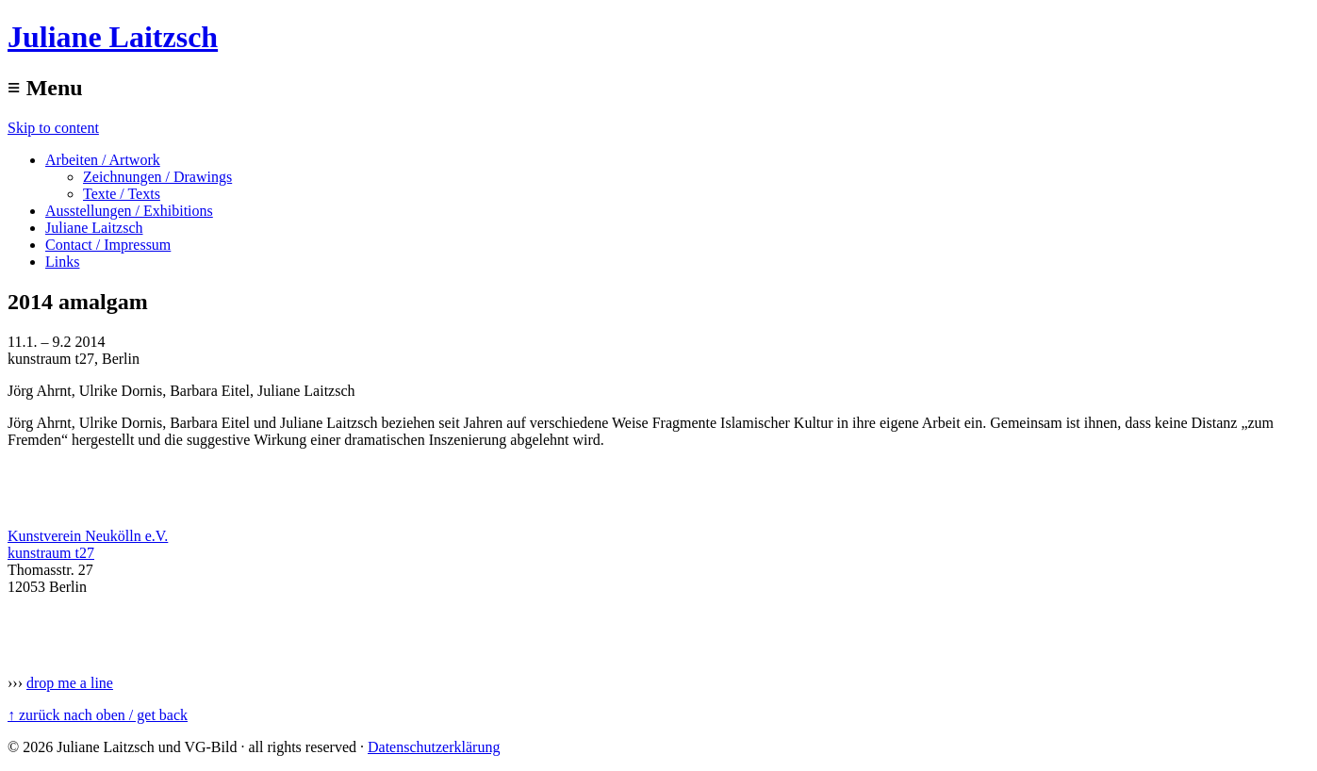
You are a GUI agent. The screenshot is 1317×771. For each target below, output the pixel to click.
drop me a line (69, 683)
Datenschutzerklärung (434, 747)
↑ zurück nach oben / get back (98, 715)
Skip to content (53, 128)
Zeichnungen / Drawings (157, 177)
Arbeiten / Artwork (102, 160)
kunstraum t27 (51, 553)
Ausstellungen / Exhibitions (129, 211)
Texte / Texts (121, 194)
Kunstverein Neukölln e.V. (88, 536)
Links (62, 262)
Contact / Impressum (108, 245)
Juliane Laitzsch (113, 37)
